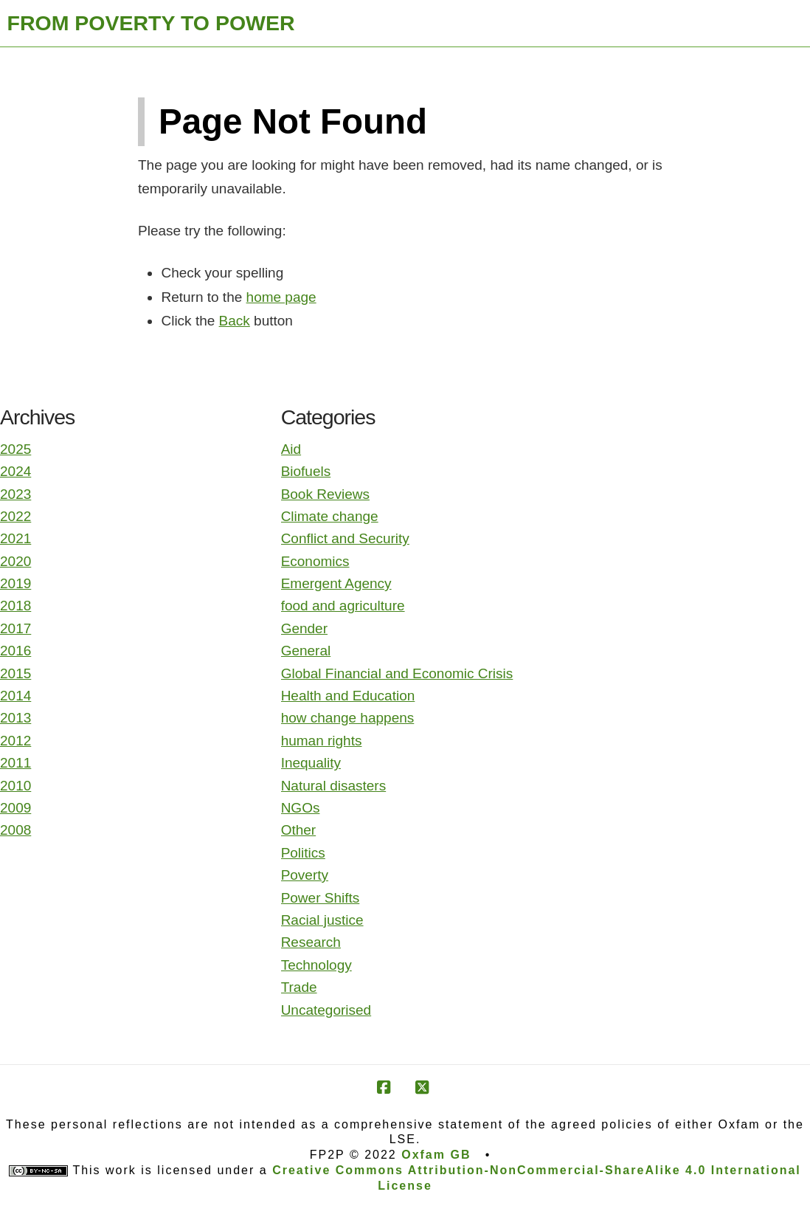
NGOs (300, 808)
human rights (321, 740)
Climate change (329, 516)
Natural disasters (334, 785)
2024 (15, 471)
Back (234, 320)
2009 (15, 808)
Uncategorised (326, 1010)
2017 (15, 628)
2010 (15, 785)
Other (298, 830)
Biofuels (306, 471)
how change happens (348, 717)
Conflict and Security (345, 538)
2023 (15, 494)
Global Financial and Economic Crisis (397, 673)
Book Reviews (325, 494)
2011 (15, 762)
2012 (15, 740)
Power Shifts (320, 898)
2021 (15, 538)
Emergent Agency (336, 583)
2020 (15, 561)
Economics (315, 561)
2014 (15, 695)
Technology (316, 965)
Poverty (304, 875)
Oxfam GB (436, 1154)
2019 (15, 583)
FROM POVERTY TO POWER (151, 23)
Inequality (311, 762)
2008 (15, 830)
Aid (291, 449)
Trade (299, 987)
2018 (15, 605)
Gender (304, 628)
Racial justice (322, 920)
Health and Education (348, 695)
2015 (15, 673)
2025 (15, 449)
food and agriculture (343, 605)
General (306, 650)
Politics (303, 853)
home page (281, 297)
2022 (15, 516)
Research (311, 942)
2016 (15, 650)
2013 (15, 717)
